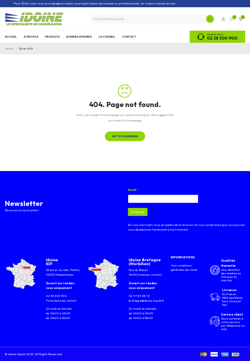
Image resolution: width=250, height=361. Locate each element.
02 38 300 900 (222, 38)
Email (133, 190)
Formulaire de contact (61, 300)
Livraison (229, 290)
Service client (232, 314)
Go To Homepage (125, 136)
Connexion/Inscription (223, 19)
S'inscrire (138, 212)
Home (9, 48)
